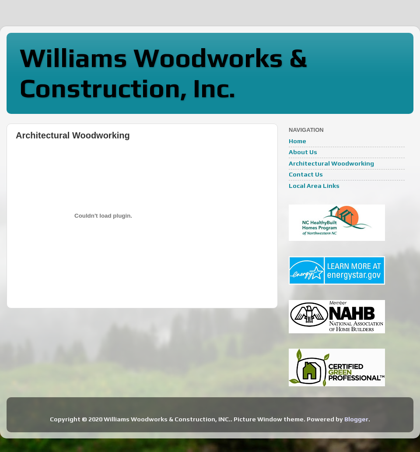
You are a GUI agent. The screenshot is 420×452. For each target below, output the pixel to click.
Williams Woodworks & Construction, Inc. (163, 72)
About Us (303, 151)
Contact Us (306, 174)
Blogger (356, 419)
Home (297, 141)
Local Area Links (314, 185)
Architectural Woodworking (331, 163)
